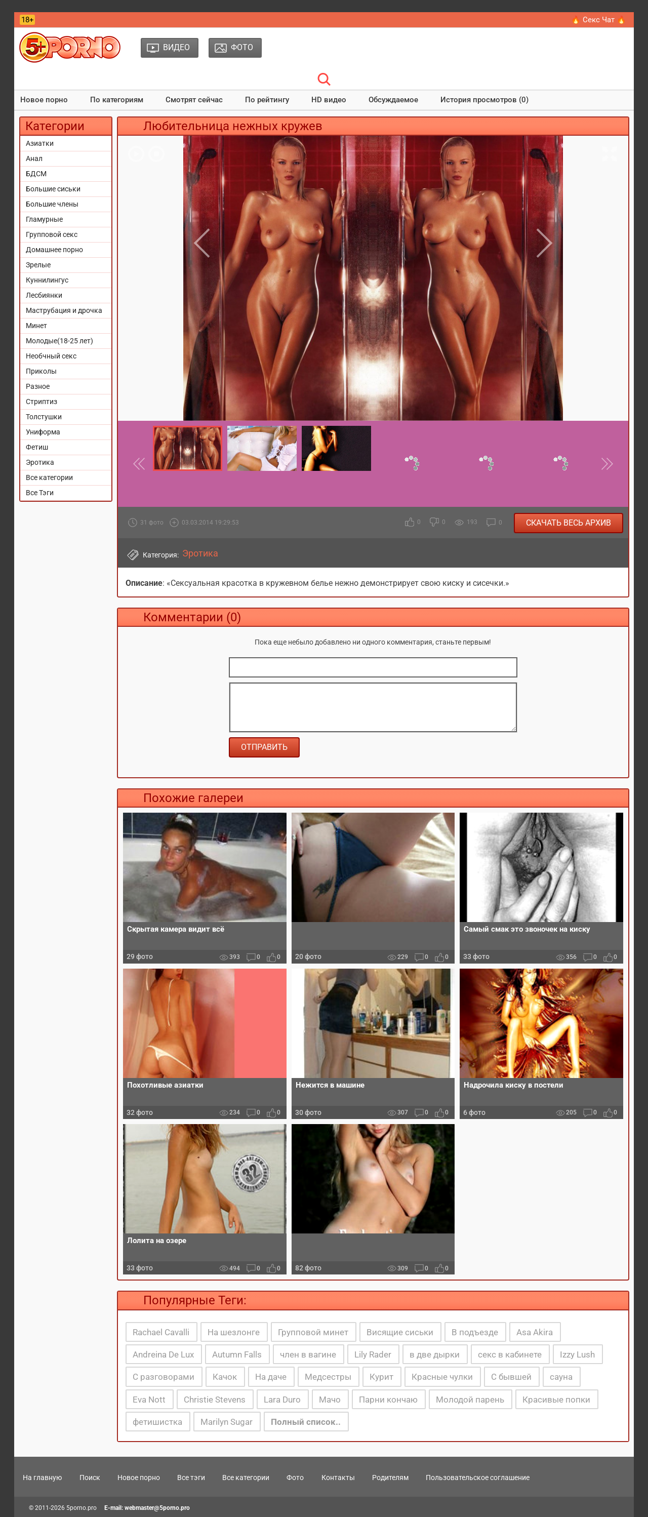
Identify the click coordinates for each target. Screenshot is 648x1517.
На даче (271, 1377)
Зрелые (38, 265)
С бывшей (511, 1377)
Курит (381, 1377)
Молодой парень (470, 1399)
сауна (561, 1377)
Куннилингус (47, 280)
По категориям (116, 99)
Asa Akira (534, 1332)
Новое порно (44, 99)
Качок (225, 1377)
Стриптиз (41, 401)
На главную (42, 1477)
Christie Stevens (215, 1399)
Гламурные (44, 219)
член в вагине (308, 1354)
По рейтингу (267, 99)
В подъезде (475, 1332)
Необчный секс (51, 356)
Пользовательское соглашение (478, 1477)
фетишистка (157, 1422)
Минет (36, 326)
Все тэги (191, 1477)
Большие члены (52, 204)
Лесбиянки (44, 295)
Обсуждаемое (393, 99)
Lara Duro (282, 1399)
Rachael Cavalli (161, 1332)
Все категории (49, 477)
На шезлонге (234, 1332)
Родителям (390, 1477)
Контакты (338, 1477)
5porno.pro (81, 1507)
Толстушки (44, 417)
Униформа (43, 432)
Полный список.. (306, 1422)
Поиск (89, 1477)
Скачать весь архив (568, 523)
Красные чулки (442, 1377)
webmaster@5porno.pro (157, 1507)
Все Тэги (40, 493)
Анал (34, 158)
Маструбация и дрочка (64, 310)
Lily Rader (372, 1354)
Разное (38, 386)
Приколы (41, 371)
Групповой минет (313, 1332)
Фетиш (37, 447)
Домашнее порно (54, 250)
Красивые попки (556, 1399)
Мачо (330, 1399)
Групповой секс (51, 234)
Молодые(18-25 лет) (59, 341)
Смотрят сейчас (194, 99)
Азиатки (40, 143)
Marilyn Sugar (226, 1422)
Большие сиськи (53, 189)
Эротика (40, 462)
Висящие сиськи (400, 1332)
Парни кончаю (388, 1399)
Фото (295, 1477)
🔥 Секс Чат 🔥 (598, 19)
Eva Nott (149, 1399)
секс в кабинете (510, 1354)
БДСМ (36, 174)
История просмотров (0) (484, 99)
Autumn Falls (237, 1354)
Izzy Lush (577, 1354)
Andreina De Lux (163, 1354)
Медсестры (328, 1377)
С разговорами (163, 1377)
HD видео (328, 99)
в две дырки (435, 1354)
